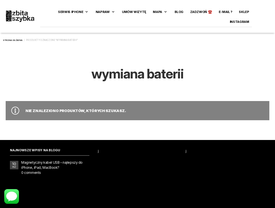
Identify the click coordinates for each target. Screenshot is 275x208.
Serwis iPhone (70, 12)
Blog (179, 12)
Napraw (103, 12)
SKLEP (244, 12)
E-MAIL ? (225, 12)
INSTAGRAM (239, 22)
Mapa (157, 12)
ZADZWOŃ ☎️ (201, 12)
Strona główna (13, 40)
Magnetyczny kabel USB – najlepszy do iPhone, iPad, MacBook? (52, 165)
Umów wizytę (134, 12)
